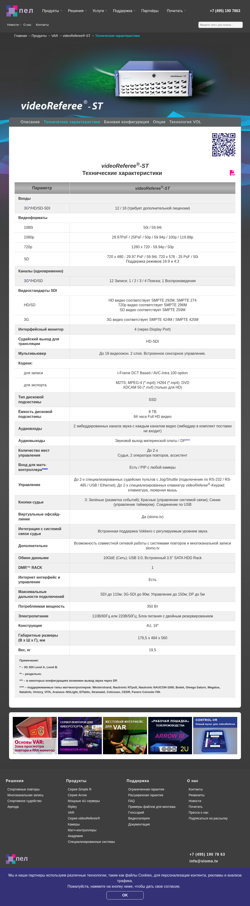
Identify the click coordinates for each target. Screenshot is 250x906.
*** (188, 441)
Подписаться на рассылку (208, 818)
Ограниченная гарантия (146, 789)
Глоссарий (136, 812)
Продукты (52, 13)
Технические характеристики (72, 122)
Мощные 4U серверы (84, 801)
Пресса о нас (199, 812)
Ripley (72, 807)
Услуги (100, 13)
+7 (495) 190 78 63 (207, 854)
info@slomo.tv (203, 861)
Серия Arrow (77, 795)
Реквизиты (197, 795)
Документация (139, 824)
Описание (30, 122)
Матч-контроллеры (82, 830)
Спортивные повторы (23, 789)
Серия (84, 818)
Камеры (74, 824)
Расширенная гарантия (145, 795)
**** (45, 470)
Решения (77, 13)
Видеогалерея (139, 818)
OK (125, 895)
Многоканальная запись (25, 795)
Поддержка (124, 13)
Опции (159, 122)
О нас (27, 24)
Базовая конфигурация (126, 122)
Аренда (13, 807)
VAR (71, 812)
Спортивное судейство (24, 801)
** (20, 674)
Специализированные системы (91, 842)
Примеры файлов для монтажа (152, 807)
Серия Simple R (80, 789)
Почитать (176, 13)
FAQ (131, 801)
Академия (75, 836)
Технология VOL (185, 122)
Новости (14, 26)
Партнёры (149, 11)
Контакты (42, 24)
